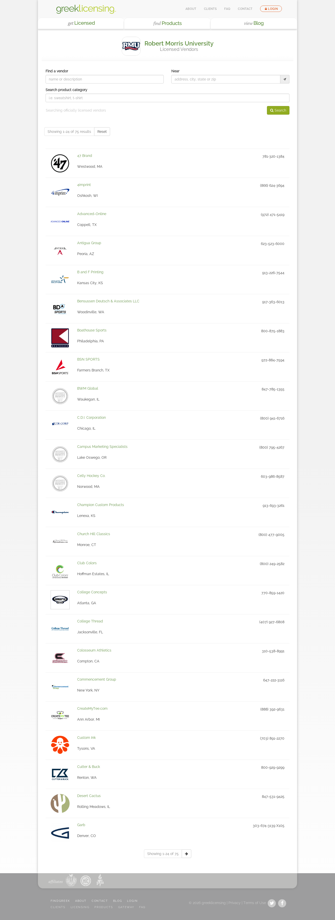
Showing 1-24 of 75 (163, 854)
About (190, 9)
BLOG (117, 901)
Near (175, 71)
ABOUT (81, 901)
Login (271, 9)
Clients (210, 9)
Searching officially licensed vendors (76, 110)
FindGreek (60, 901)
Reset (102, 132)
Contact (245, 9)
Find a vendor (57, 71)
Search (278, 110)
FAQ (227, 9)
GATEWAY (126, 907)
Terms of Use (254, 903)
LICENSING (80, 907)
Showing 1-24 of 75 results (69, 132)
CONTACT (100, 901)
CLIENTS (58, 907)
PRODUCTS (103, 907)
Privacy (234, 903)
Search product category (66, 90)
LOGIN (132, 901)
